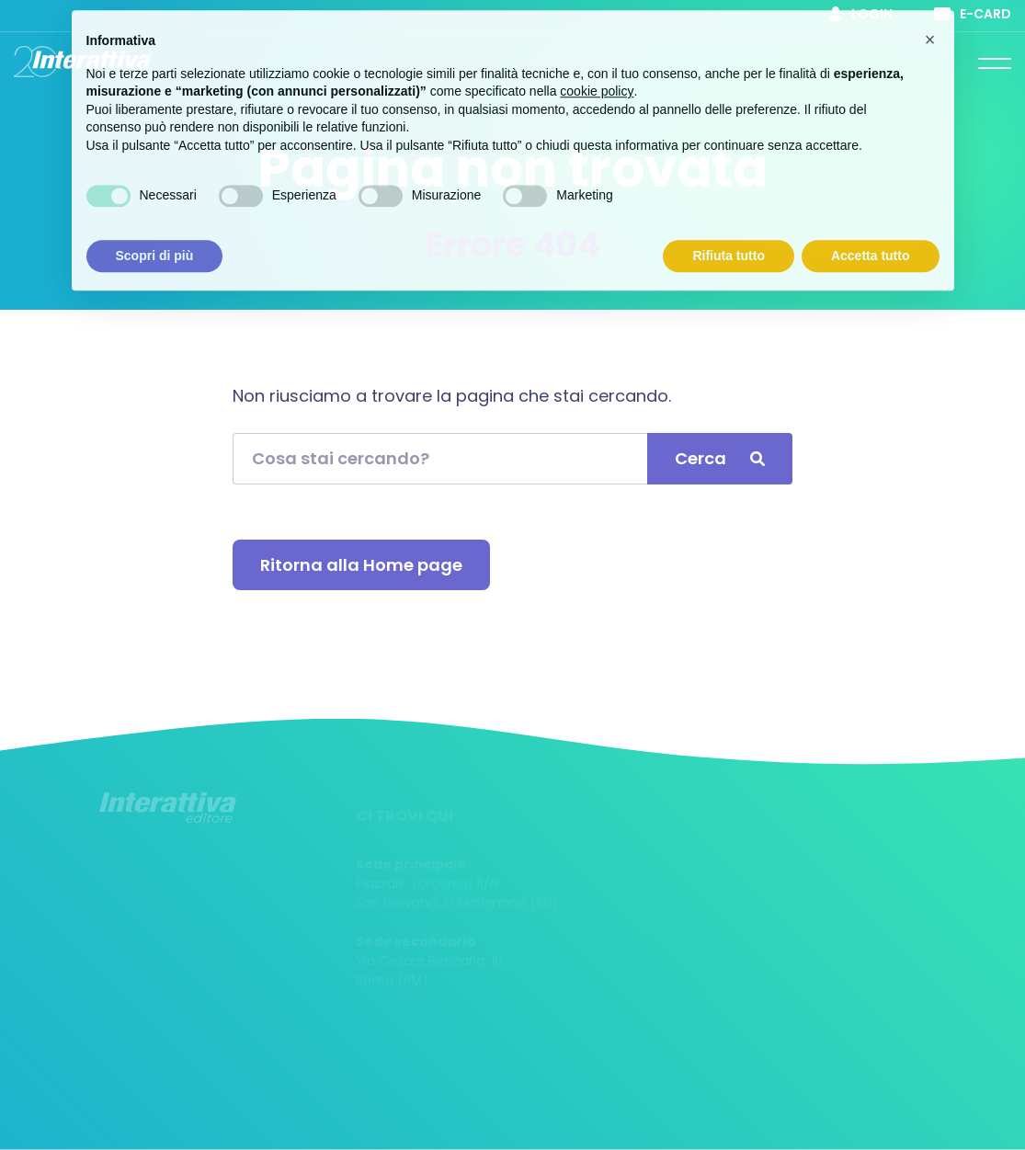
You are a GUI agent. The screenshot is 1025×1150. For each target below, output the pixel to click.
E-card (972, 14)
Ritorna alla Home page (361, 564)
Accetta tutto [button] (870, 240)
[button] (930, 25)
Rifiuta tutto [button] (728, 240)
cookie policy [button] (596, 77)
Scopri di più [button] (155, 240)
